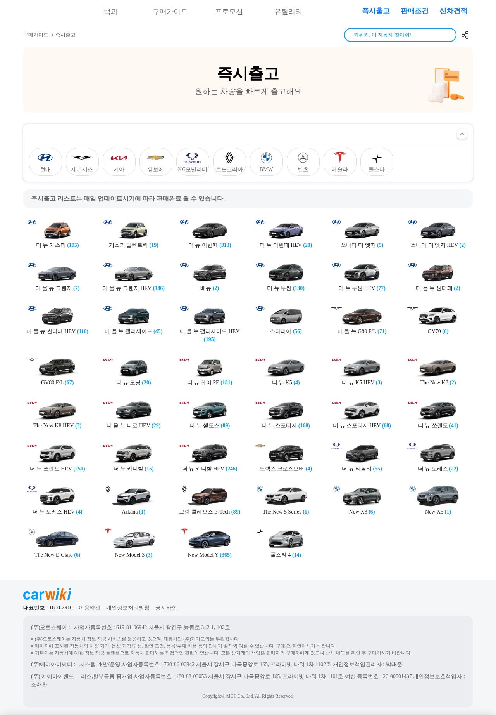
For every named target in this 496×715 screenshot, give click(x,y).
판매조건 (415, 11)
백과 (111, 12)
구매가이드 (170, 12)
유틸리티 (288, 12)
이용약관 (89, 608)
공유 (465, 35)
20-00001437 (397, 676)
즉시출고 (376, 11)
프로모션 (229, 12)
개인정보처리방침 (128, 608)
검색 (448, 35)
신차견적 (453, 11)
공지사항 (166, 608)
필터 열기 (462, 134)
